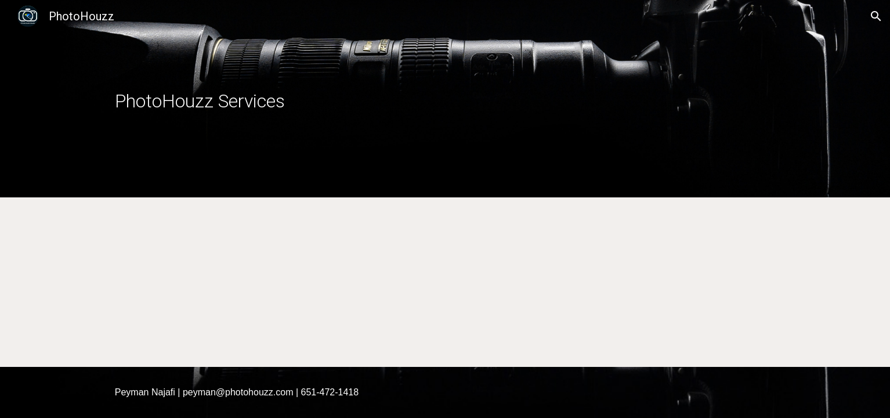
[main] (387, 99)
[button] (876, 16)
